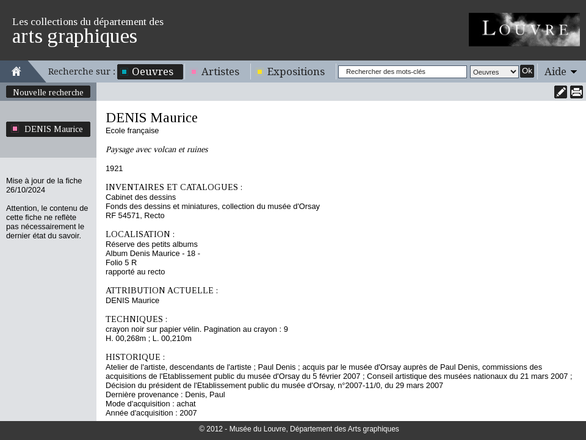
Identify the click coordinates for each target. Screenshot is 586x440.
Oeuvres (152, 71)
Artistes (220, 71)
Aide (555, 71)
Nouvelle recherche (48, 92)
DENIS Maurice (53, 129)
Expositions (296, 71)
